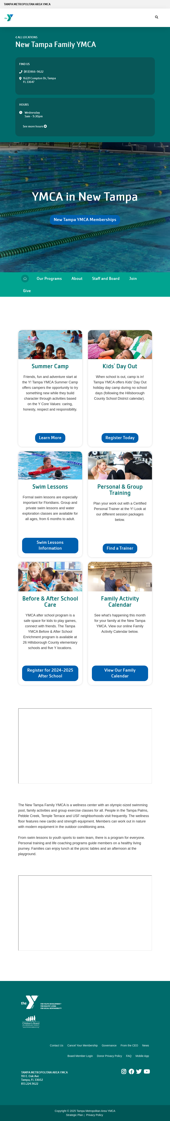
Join (133, 278)
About (77, 278)
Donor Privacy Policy (109, 1055)
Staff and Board (106, 278)
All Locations (27, 37)
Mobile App (142, 1055)
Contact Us (56, 1045)
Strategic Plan (74, 1115)
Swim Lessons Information (50, 545)
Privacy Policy (94, 1115)
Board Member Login (80, 1055)
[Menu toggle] (164, 16)
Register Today (120, 437)
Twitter (139, 1071)
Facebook (131, 1071)
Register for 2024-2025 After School (50, 673)
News (145, 1045)
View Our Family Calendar (119, 673)
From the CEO (129, 1045)
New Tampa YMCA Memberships (85, 219)
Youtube (146, 1071)
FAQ (128, 1055)
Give (27, 290)
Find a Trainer (120, 548)
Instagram (126, 1071)
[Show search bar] (156, 17)
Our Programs (49, 278)
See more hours (35, 126)
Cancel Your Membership (82, 1045)
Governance (109, 1045)
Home (25, 278)
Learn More (50, 437)
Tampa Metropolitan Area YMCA (27, 4)
